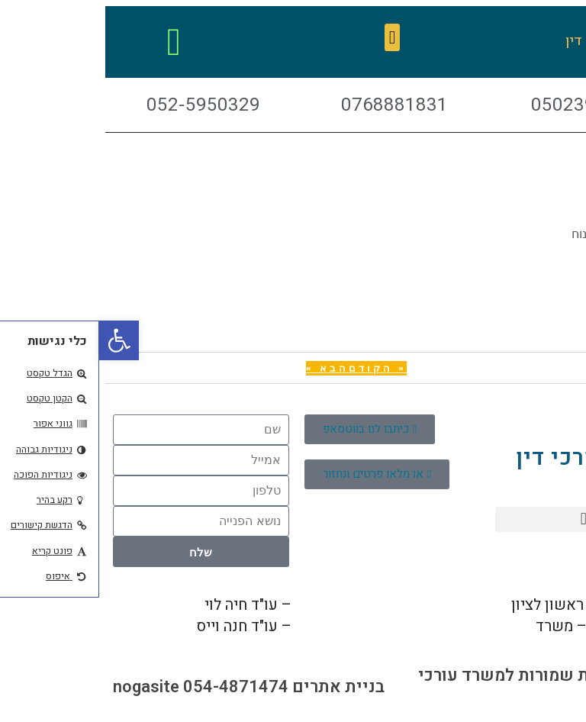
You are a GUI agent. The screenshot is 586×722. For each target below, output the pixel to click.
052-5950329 (240, 626)
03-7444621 (531, 626)
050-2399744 (240, 605)
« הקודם (278, 368)
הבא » (228, 368)
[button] (293, 37)
